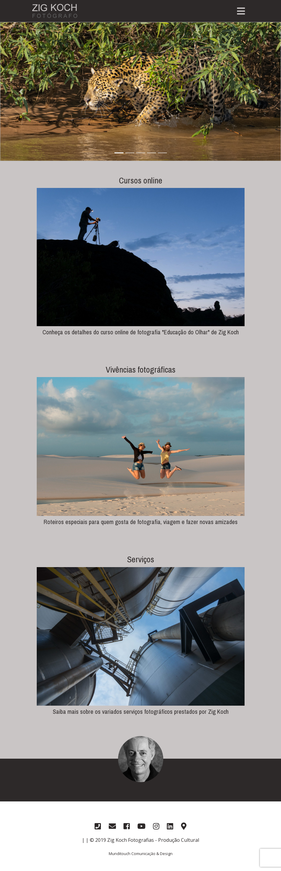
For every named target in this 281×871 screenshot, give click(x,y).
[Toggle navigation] (241, 11)
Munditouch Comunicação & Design (141, 853)
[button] (21, 91)
